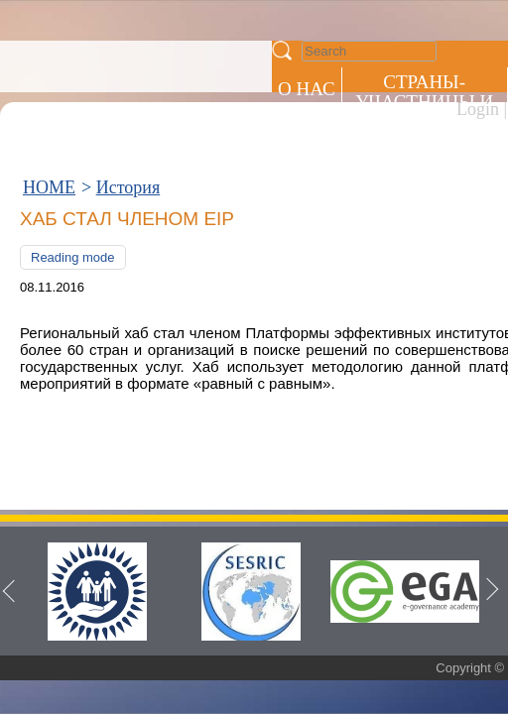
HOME (49, 87)
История (128, 87)
